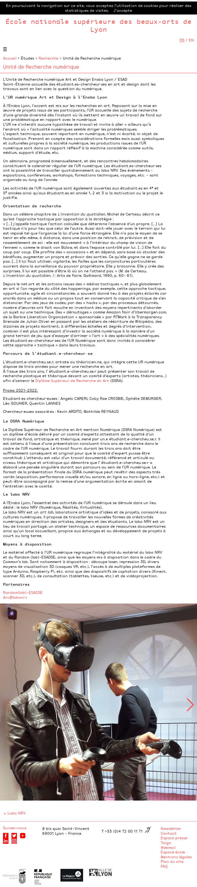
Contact (169, 833)
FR (182, 40)
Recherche (48, 58)
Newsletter (171, 828)
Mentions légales (176, 856)
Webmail (168, 847)
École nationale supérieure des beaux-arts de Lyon (98, 25)
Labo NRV (17, 813)
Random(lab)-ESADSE (23, 592)
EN (191, 40)
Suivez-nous (14, 827)
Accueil (9, 58)
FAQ (164, 866)
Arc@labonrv (15, 597)
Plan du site (172, 861)
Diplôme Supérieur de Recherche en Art (72, 380)
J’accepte (122, 10)
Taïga (166, 842)
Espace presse (174, 837)
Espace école (173, 852)
